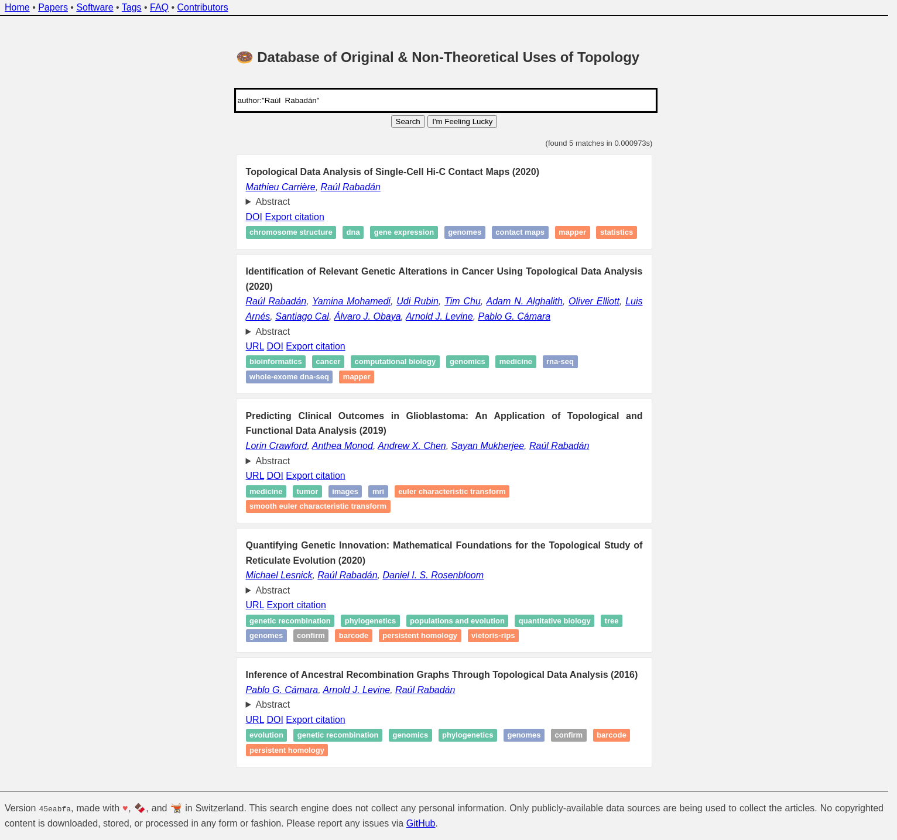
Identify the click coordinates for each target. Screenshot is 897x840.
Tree (612, 620)
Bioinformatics (275, 362)
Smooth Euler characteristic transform (317, 506)
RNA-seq (560, 362)
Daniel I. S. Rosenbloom (433, 575)
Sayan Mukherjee (488, 446)
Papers (53, 7)
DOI (254, 217)
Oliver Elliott (594, 301)
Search (408, 121)
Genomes (464, 232)
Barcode (354, 636)
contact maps (520, 232)
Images (345, 491)
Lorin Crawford (276, 446)
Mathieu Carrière (281, 187)
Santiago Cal (302, 316)
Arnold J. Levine (439, 316)
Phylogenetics (370, 620)
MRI (378, 491)
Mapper (572, 232)
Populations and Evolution (457, 620)
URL (255, 346)
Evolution (266, 735)
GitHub (421, 823)
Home (17, 7)
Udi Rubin (417, 301)
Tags (132, 7)
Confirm (311, 636)
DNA (353, 232)
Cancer (328, 362)
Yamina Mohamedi (351, 301)
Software (94, 7)
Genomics (467, 362)
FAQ (159, 7)
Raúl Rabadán (351, 187)
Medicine (515, 362)
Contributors (202, 7)
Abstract (273, 202)
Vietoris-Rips (493, 636)
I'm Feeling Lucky (462, 121)
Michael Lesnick (279, 575)
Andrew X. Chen (412, 446)
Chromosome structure (291, 232)
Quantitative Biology (555, 620)
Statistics (616, 232)
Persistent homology (419, 636)
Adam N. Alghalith (525, 301)
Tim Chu (462, 301)
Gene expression (404, 232)
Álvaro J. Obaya (367, 316)
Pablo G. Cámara (514, 316)
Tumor (307, 491)
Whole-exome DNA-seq (289, 376)
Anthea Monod (342, 446)
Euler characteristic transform (452, 491)
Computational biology (395, 362)
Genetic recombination (290, 620)
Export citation (294, 217)
